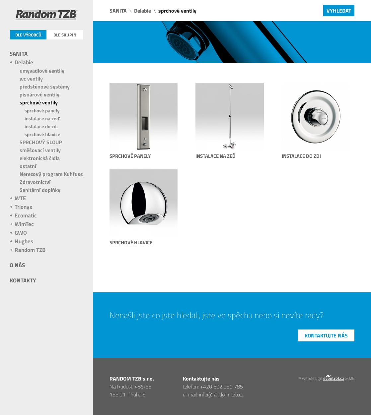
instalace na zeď (42, 118)
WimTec (24, 224)
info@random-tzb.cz (221, 394)
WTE (20, 198)
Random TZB (30, 250)
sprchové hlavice (42, 134)
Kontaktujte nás (326, 335)
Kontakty (23, 280)
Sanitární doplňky (40, 190)
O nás (17, 265)
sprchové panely (42, 110)
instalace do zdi (41, 126)
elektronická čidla (40, 158)
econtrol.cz (333, 378)
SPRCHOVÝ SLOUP (41, 142)
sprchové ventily (39, 102)
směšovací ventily (40, 150)
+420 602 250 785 (221, 386)
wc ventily (31, 79)
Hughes (24, 241)
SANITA (19, 53)
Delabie (24, 62)
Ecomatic (26, 215)
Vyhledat (339, 11)
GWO (21, 232)
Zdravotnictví (35, 182)
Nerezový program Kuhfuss (51, 174)
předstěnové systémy (45, 86)
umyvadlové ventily (42, 71)
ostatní (28, 166)
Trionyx (23, 207)
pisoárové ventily (39, 94)
